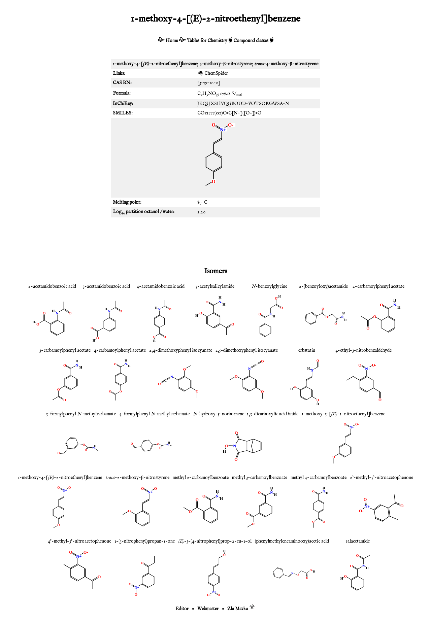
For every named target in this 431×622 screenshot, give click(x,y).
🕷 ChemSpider (212, 73)
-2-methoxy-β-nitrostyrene (137, 478)
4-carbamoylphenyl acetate (120, 350)
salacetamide (358, 541)
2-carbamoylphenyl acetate (378, 286)
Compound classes (250, 41)
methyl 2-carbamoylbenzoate (201, 478)
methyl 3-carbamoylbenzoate (259, 478)
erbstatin (306, 350)
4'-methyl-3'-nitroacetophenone (79, 541)
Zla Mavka (237, 609)
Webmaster (208, 609)
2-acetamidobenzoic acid (52, 286)
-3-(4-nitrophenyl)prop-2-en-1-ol (215, 541)
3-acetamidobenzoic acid (106, 286)
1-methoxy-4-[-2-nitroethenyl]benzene (60, 478)
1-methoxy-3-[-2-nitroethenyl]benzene (343, 414)
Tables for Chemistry (207, 41)
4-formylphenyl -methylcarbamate (154, 414)
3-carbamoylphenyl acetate (65, 350)
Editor (182, 609)
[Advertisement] (215, 241)
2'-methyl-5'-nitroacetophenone (381, 478)
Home (172, 41)
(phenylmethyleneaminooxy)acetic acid (292, 541)
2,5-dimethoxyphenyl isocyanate (247, 350)
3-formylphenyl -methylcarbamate (81, 414)
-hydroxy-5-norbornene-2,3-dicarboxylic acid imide (245, 414)
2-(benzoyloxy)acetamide (323, 286)
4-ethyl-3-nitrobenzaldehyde (363, 350)
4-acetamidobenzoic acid (161, 286)
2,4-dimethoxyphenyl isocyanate (180, 350)
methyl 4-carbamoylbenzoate (318, 478)
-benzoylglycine (269, 286)
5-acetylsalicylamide (215, 286)
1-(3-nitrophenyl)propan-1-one (144, 541)
